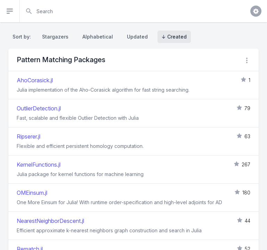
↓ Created (174, 37)
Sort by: (23, 37)
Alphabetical (97, 37)
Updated (137, 37)
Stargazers (55, 37)
